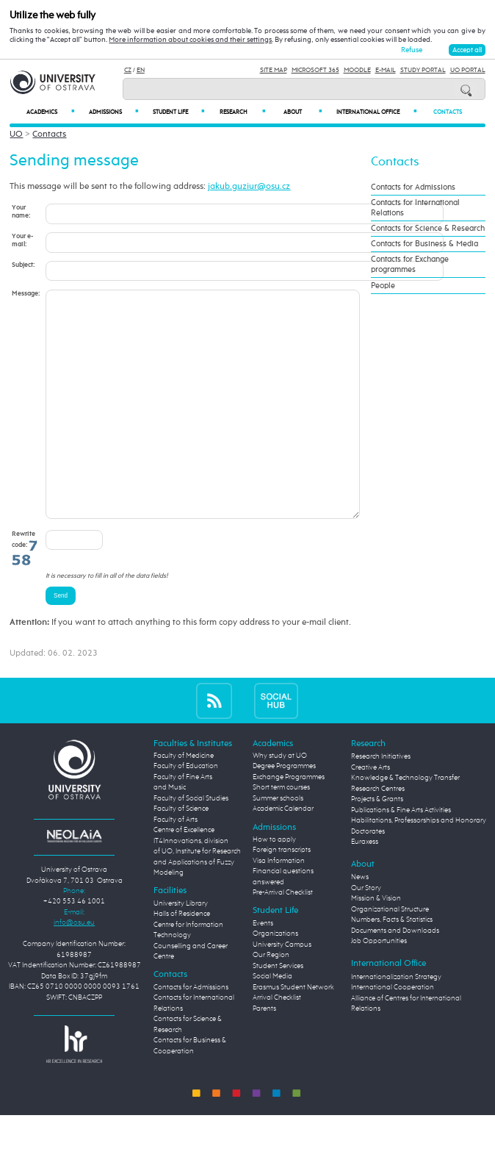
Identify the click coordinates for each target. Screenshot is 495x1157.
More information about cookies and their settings (190, 39)
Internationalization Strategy (396, 1021)
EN (141, 70)
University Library (180, 948)
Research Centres (378, 833)
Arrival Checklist (277, 1042)
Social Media (272, 1020)
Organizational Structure (390, 953)
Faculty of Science (181, 853)
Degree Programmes (284, 810)
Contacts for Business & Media (424, 244)
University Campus (282, 989)
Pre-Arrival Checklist (283, 937)
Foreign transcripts (282, 894)
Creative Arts (370, 812)
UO (16, 134)
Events (263, 967)
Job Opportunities (379, 985)
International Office (376, 112)
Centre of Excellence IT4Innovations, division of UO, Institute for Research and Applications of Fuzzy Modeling (197, 895)
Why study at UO (280, 800)
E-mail (385, 70)
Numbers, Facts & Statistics (392, 964)
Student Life (178, 112)
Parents (264, 1053)
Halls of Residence (181, 958)
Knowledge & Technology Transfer (405, 822)
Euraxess (364, 886)
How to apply (274, 884)
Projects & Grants (377, 843)
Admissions (113, 112)
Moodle (357, 70)
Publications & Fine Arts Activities (401, 854)
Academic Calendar (283, 853)
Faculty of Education (185, 810)
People (383, 286)
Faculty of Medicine (183, 800)
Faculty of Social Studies (190, 842)
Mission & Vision (376, 942)
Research (242, 112)
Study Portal (423, 70)
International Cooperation (392, 1031)
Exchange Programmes (289, 821)
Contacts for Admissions (413, 187)
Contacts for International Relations (415, 208)
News (360, 921)
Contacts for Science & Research (428, 228)
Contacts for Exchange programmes (410, 264)
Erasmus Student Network (293, 1031)
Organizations (275, 978)
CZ (127, 70)
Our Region (271, 999)
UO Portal (467, 70)
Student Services (278, 1010)
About (302, 112)
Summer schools (278, 842)
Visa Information (279, 905)
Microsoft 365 (315, 70)
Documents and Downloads (395, 975)
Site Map (273, 70)
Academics (50, 112)
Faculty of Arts (175, 864)
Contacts (447, 112)
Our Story (366, 932)
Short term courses (281, 831)
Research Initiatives (381, 801)
